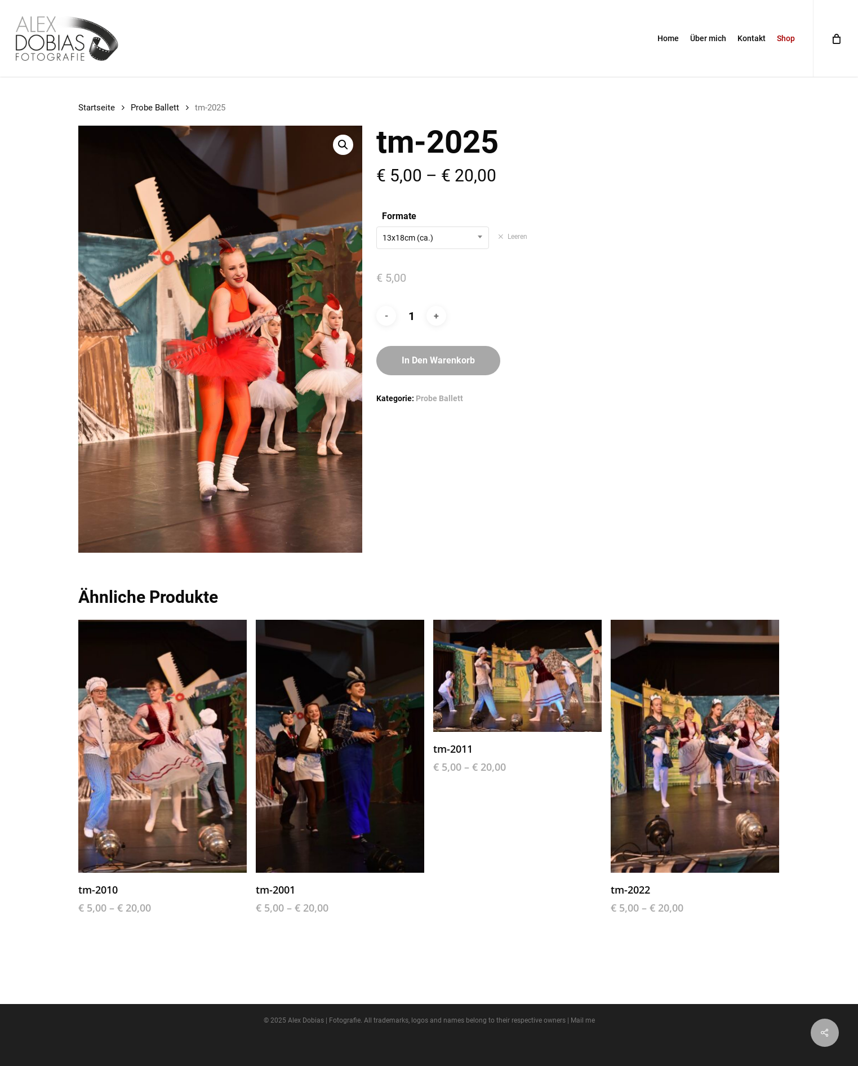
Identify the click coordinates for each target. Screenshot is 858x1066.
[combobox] (432, 237)
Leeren (517, 237)
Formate (399, 216)
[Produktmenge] (411, 316)
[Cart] (835, 38)
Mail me (583, 1020)
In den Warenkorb (438, 360)
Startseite (96, 108)
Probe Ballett (155, 108)
